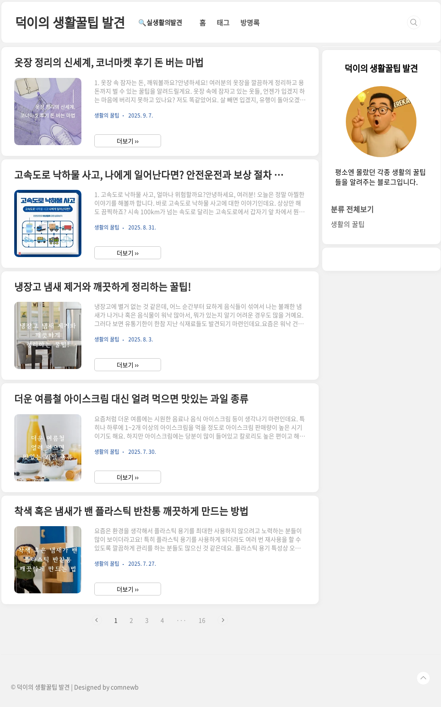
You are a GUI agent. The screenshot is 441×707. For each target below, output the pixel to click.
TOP (423, 678)
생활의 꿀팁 (348, 224)
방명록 (250, 22)
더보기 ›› (128, 140)
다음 (222, 620)
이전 (97, 620)
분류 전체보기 (352, 209)
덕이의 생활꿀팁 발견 (70, 22)
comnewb (125, 686)
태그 (223, 22)
